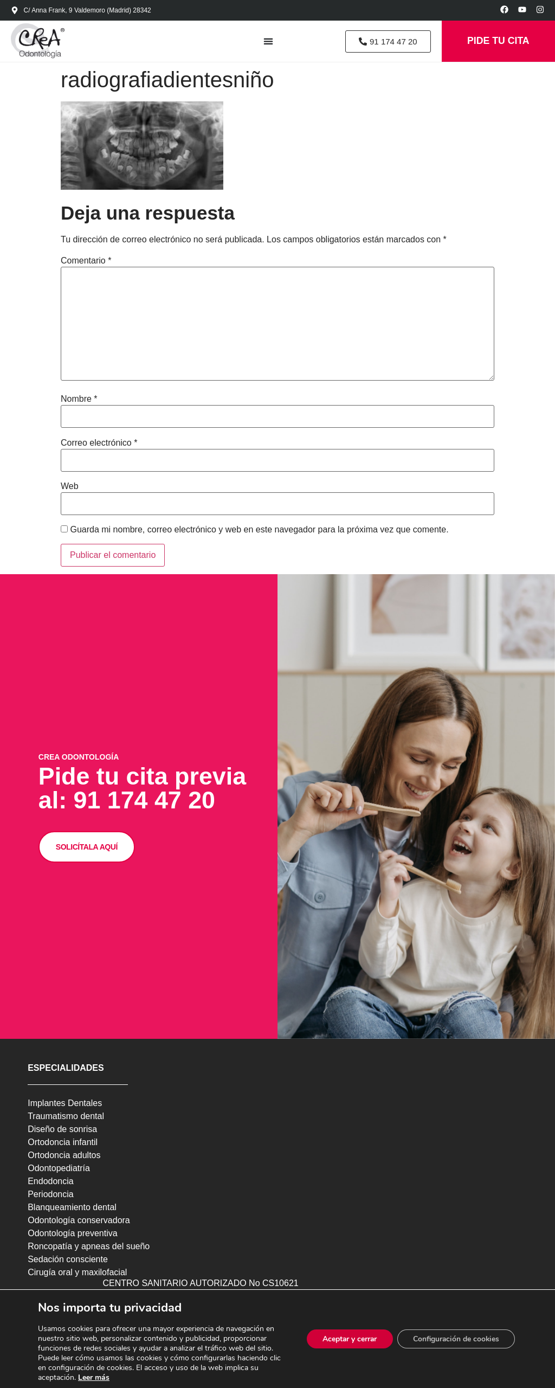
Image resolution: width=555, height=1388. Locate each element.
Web (70, 487)
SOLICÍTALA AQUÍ (87, 857)
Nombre (79, 400)
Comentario (86, 262)
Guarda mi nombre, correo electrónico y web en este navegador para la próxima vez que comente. (259, 530)
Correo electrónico (99, 443)
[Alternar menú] (265, 42)
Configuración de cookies (455, 1339)
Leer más (93, 1377)
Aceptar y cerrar (346, 1339)
